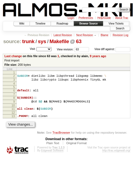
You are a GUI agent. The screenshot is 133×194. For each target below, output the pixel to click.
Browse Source (88, 23)
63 (78, 41)
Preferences (86, 17)
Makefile (59, 41)
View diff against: (112, 49)
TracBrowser (61, 138)
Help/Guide (104, 17)
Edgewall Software (52, 156)
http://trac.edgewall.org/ (116, 156)
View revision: (65, 49)
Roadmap (62, 23)
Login (71, 17)
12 (13, 117)
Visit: (33, 48)
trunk (28, 41)
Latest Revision (62, 35)
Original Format (76, 148)
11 (13, 113)
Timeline (40, 23)
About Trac (121, 17)
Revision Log (120, 35)
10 (13, 109)
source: (12, 41)
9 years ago (98, 56)
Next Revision (84, 35)
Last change (13, 56)
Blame (104, 35)
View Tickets (116, 23)
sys (42, 41)
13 (13, 121)
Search (120, 28)
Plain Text (52, 148)
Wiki (21, 23)
